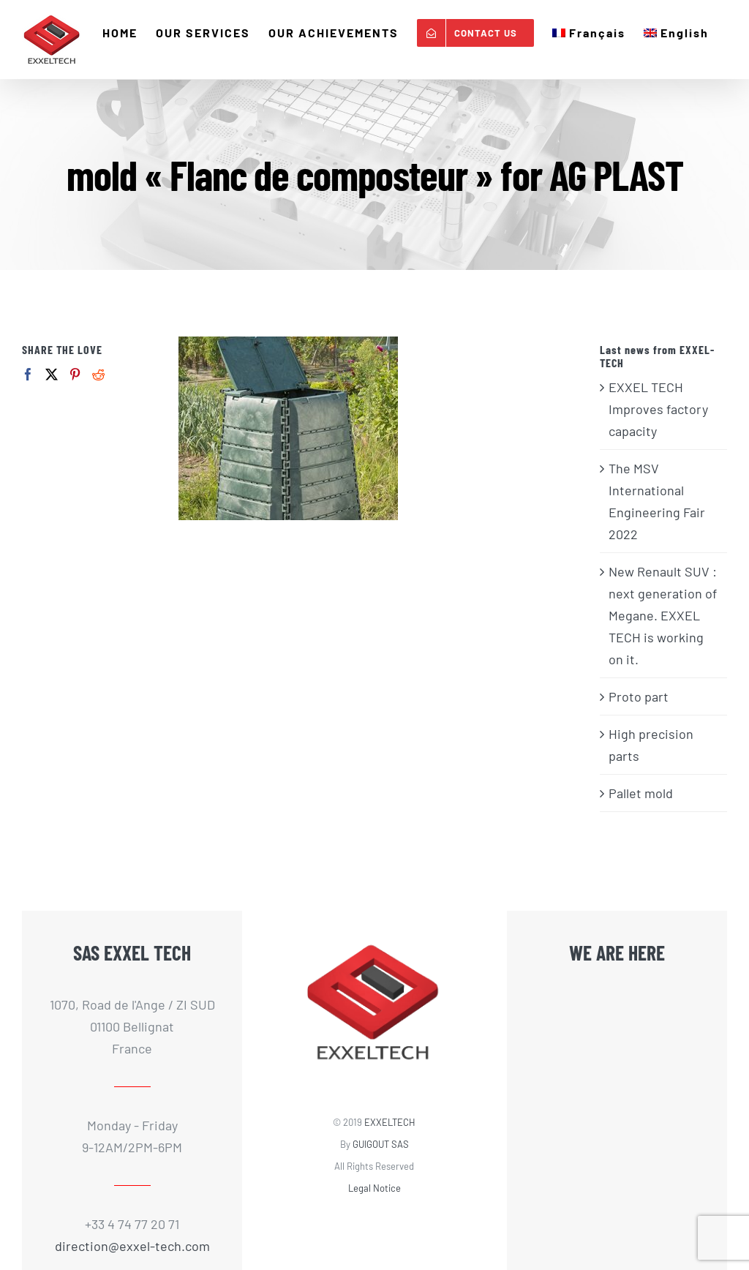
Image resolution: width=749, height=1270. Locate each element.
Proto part (639, 696)
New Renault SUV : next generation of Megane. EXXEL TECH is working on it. (663, 615)
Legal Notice (374, 1188)
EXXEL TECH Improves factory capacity (658, 409)
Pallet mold (641, 793)
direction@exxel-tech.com (132, 1246)
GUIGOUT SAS (381, 1144)
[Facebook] (28, 374)
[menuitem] (588, 33)
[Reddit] (98, 374)
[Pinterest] (75, 374)
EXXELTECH (389, 1122)
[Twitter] (51, 374)
